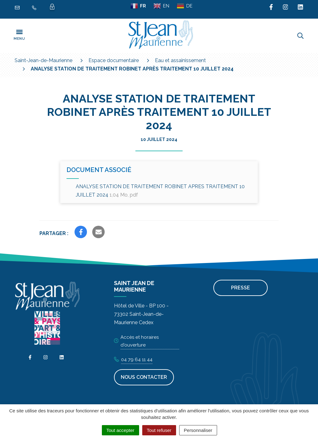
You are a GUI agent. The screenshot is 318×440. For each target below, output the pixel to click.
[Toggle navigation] (19, 36)
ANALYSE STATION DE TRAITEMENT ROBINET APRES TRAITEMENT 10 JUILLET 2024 (160, 191)
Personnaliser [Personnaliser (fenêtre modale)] (198, 430)
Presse (240, 288)
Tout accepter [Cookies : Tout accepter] (120, 430)
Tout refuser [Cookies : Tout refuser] (159, 430)
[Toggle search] (300, 35)
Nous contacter (144, 377)
